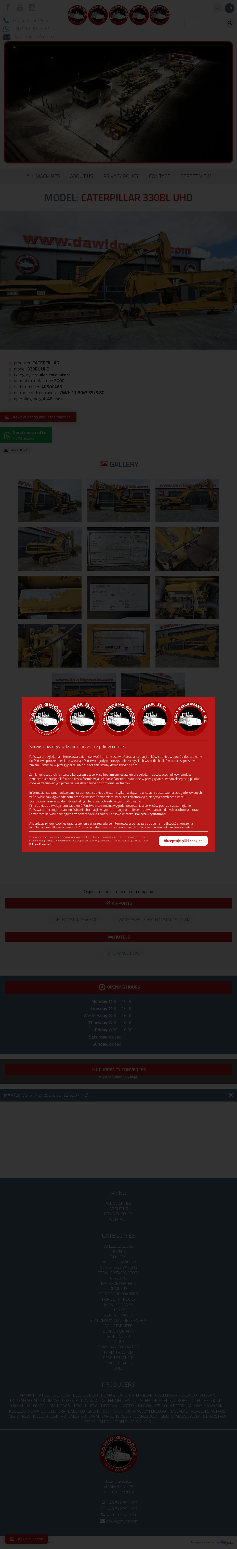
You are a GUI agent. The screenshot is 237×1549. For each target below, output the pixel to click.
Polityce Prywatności (150, 813)
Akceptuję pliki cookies (183, 841)
